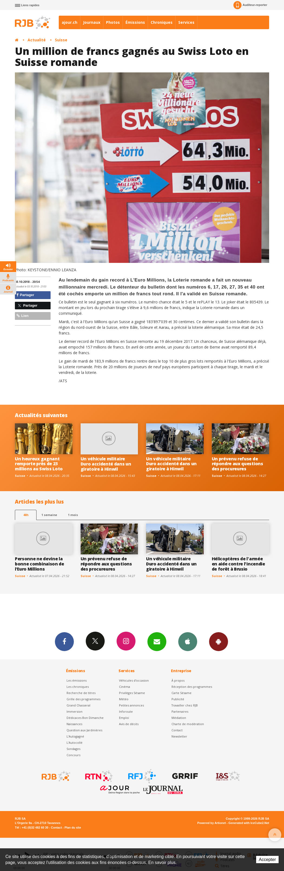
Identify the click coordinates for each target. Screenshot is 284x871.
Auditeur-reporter (250, 5)
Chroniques (162, 22)
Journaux (91, 22)
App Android (218, 641)
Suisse (61, 39)
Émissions (135, 22)
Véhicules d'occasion (134, 680)
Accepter (267, 859)
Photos (113, 22)
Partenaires (179, 711)
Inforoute (126, 711)
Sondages (73, 749)
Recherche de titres (81, 693)
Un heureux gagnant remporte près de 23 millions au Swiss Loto (39, 464)
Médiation (178, 717)
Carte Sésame (181, 693)
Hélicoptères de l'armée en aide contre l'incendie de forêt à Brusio (238, 564)
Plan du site (72, 827)
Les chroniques (78, 686)
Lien (22, 316)
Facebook (64, 641)
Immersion (74, 711)
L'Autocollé (74, 742)
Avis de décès (128, 724)
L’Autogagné (75, 736)
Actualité (37, 39)
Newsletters (156, 641)
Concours (73, 755)
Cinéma (124, 686)
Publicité (177, 699)
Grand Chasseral (78, 705)
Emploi (124, 717)
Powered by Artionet (211, 823)
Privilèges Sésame (132, 693)
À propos (177, 680)
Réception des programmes (191, 686)
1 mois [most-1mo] (73, 515)
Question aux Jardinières (84, 730)
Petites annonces (131, 705)
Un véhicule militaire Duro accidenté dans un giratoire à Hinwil (106, 464)
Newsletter (179, 736)
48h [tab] (25, 515)
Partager (25, 295)
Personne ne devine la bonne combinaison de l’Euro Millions (39, 564)
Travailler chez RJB (184, 705)
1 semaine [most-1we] (49, 515)
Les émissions (77, 680)
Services (186, 22)
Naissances (74, 724)
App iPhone (187, 641)
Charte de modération (187, 724)
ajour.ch (69, 22)
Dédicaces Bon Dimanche (85, 717)
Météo (123, 699)
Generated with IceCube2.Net (249, 823)
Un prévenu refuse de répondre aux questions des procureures (237, 464)
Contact (177, 730)
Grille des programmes (83, 699)
